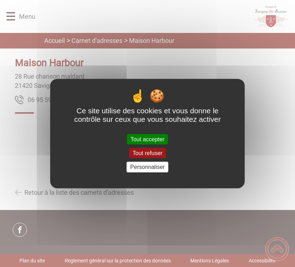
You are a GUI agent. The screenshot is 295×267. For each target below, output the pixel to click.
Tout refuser (147, 153)
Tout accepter (147, 139)
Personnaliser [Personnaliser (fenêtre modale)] (147, 167)
